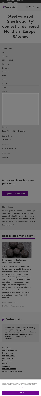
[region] (20, 387)
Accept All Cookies (20, 392)
